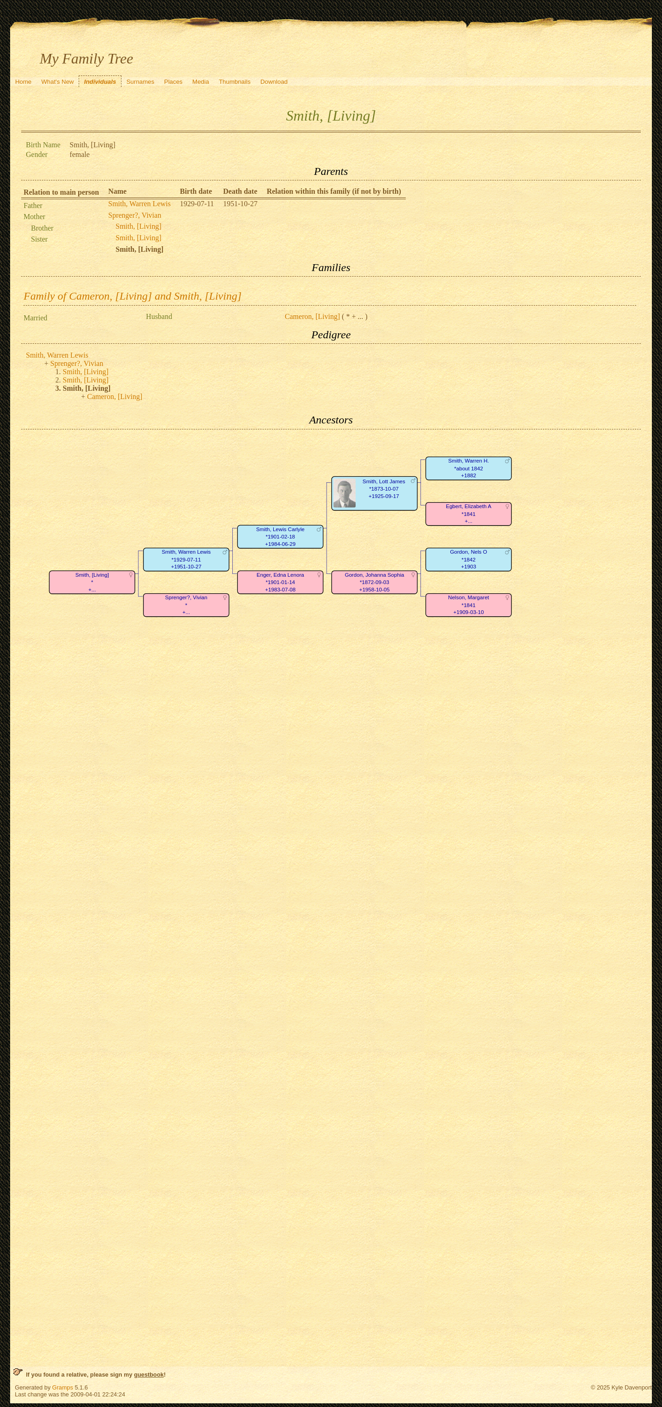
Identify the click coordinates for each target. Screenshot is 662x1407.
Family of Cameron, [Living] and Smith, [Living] (132, 296)
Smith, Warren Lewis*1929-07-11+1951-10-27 (186, 559)
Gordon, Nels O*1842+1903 (468, 559)
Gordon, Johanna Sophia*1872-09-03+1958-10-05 (374, 582)
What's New (57, 81)
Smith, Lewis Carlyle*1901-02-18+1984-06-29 (280, 536)
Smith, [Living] (138, 226)
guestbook (149, 1374)
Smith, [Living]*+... (92, 582)
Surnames (141, 81)
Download (274, 81)
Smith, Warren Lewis (139, 204)
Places (173, 81)
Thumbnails (235, 81)
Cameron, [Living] (312, 316)
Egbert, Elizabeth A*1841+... (468, 513)
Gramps (62, 1387)
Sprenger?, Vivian (134, 215)
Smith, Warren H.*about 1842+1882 (468, 468)
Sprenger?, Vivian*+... (186, 604)
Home (23, 81)
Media (200, 81)
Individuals (100, 81)
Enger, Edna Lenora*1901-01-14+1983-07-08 (280, 582)
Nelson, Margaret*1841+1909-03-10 (468, 604)
